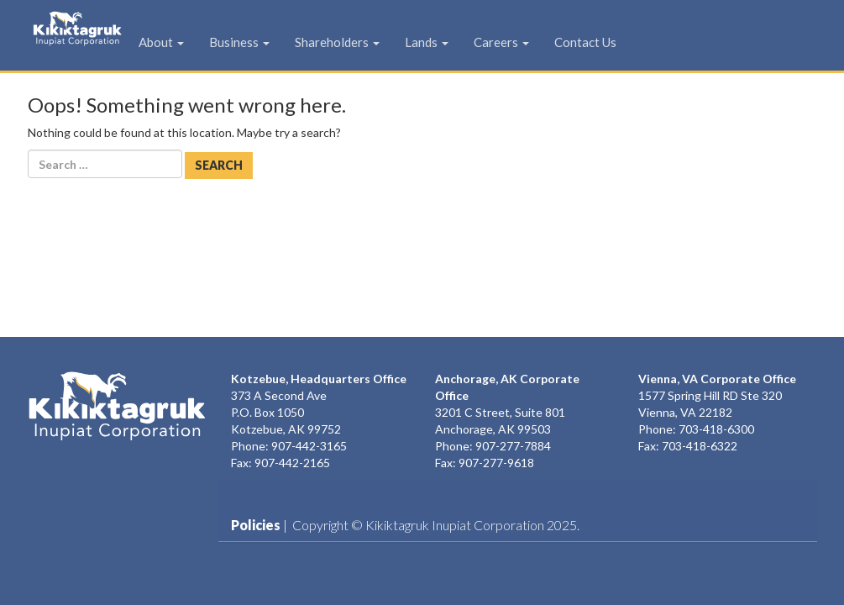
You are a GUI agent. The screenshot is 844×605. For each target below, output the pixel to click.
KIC (52, 39)
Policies (255, 525)
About (176, 42)
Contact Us (600, 42)
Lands (442, 42)
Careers (516, 42)
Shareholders (352, 42)
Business (254, 42)
